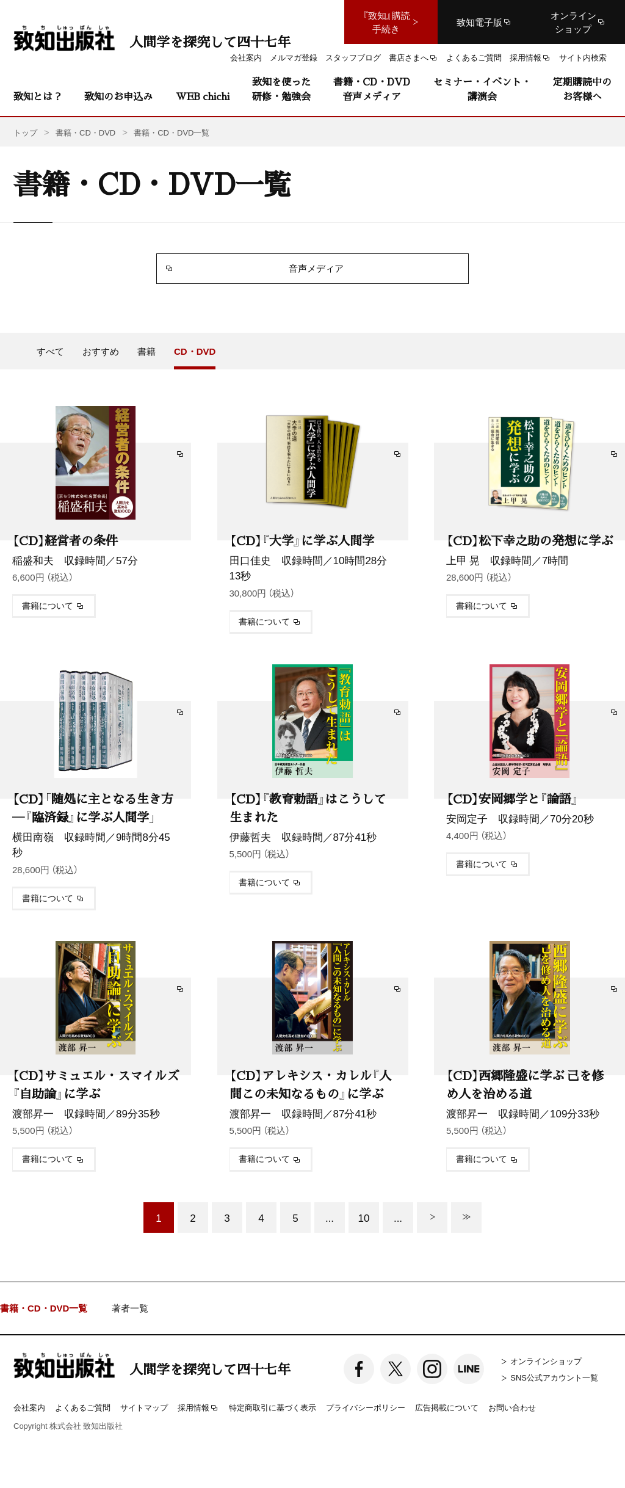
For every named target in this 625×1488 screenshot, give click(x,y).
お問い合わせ (512, 1407)
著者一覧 (130, 1308)
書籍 (146, 351)
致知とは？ (37, 96)
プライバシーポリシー (365, 1407)
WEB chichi (202, 96)
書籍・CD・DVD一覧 (43, 1308)
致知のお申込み (118, 96)
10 (364, 1217)
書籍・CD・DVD (85, 132)
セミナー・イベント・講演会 (482, 88)
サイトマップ (144, 1407)
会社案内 (29, 1407)
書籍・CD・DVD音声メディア (371, 88)
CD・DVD (194, 351)
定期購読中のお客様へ (582, 88)
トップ (25, 132)
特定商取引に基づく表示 (272, 1407)
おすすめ (100, 351)
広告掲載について (447, 1407)
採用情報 (198, 1408)
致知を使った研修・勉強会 (281, 88)
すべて (50, 351)
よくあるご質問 (82, 1407)
